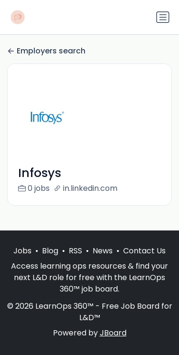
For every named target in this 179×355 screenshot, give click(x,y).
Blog (50, 250)
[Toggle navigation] (163, 17)
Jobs (22, 250)
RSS (75, 250)
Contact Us (144, 250)
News (103, 250)
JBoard (113, 332)
